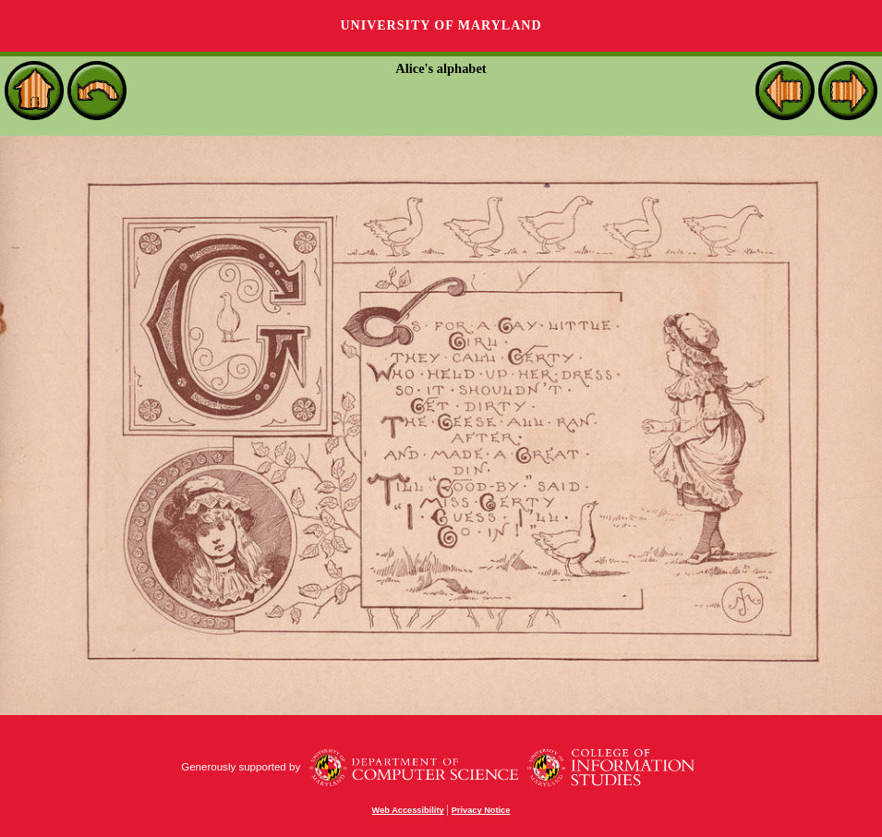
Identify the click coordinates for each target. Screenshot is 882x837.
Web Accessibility (408, 810)
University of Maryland (440, 25)
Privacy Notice (481, 810)
